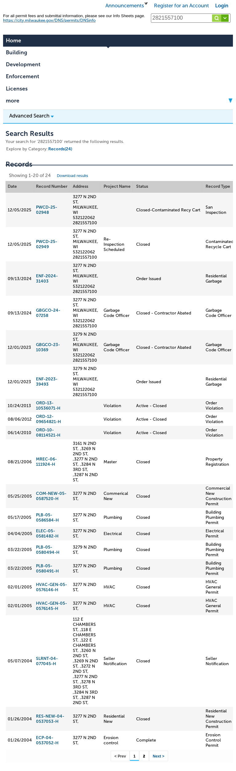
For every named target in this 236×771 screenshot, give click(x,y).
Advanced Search (31, 116)
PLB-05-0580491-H (47, 568)
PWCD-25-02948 (46, 210)
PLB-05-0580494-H (47, 550)
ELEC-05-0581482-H (47, 533)
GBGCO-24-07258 (48, 313)
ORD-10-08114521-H (48, 432)
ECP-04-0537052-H (47, 740)
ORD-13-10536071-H (48, 405)
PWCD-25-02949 (46, 244)
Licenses (17, 89)
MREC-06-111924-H (46, 462)
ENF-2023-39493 (46, 381)
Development (23, 64)
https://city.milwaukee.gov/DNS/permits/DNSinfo (49, 20)
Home (13, 40)
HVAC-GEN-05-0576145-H (51, 606)
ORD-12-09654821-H (48, 419)
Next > (158, 756)
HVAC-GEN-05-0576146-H (51, 587)
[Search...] (190, 18)
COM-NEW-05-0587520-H (51, 496)
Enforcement (22, 76)
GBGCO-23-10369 (48, 347)
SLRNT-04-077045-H (47, 661)
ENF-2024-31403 (47, 278)
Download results (72, 175)
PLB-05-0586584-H (47, 517)
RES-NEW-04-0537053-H (50, 719)
